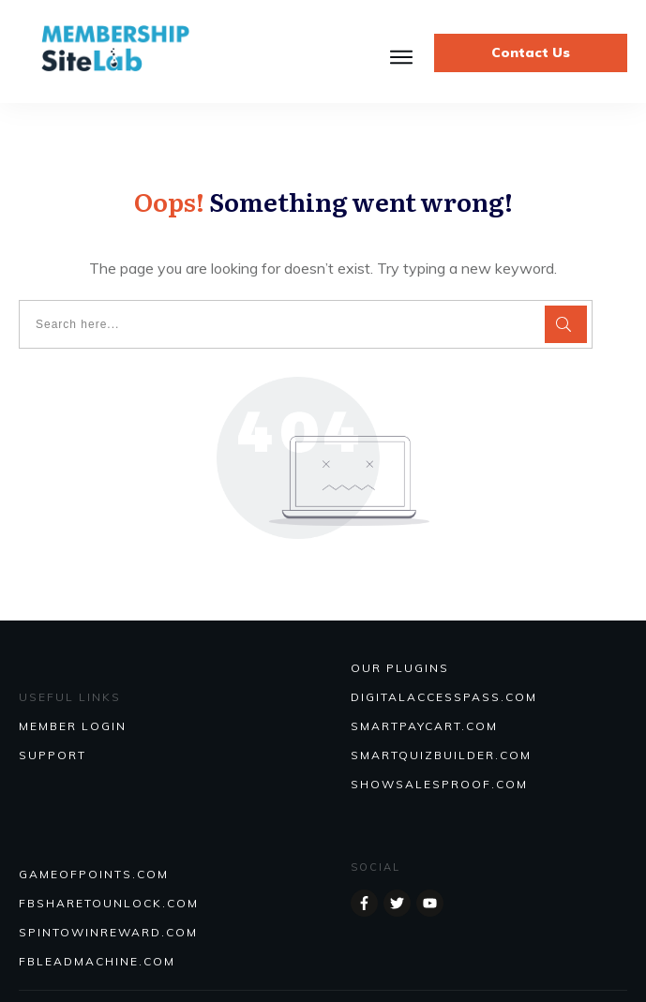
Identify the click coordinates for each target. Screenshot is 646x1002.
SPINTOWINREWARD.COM (108, 932)
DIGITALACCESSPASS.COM (444, 697)
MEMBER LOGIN (73, 726)
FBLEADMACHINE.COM (97, 961)
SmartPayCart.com (424, 726)
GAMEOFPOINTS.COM (94, 874)
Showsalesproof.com (439, 784)
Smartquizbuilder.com (441, 755)
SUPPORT (52, 755)
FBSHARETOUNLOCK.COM (109, 903)
